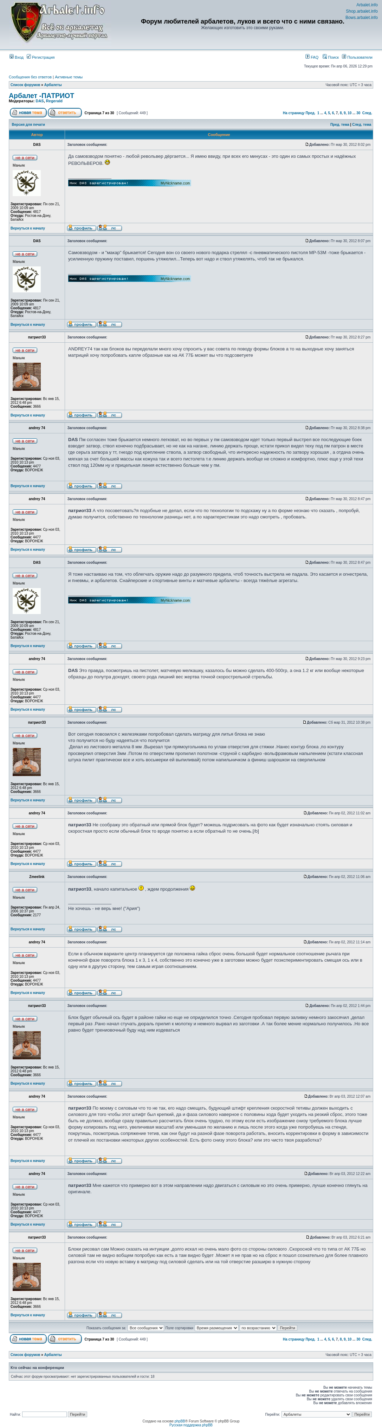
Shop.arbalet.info (362, 11)
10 (349, 113)
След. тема (361, 125)
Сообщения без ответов (30, 77)
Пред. (310, 113)
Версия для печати (28, 125)
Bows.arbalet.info (361, 17)
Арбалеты (53, 85)
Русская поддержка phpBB (191, 1425)
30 (358, 113)
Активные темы (69, 77)
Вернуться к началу (28, 228)
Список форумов (25, 85)
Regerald (54, 101)
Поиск (331, 57)
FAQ (311, 57)
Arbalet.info (367, 4)
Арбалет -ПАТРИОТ (41, 95)
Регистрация (40, 57)
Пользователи (357, 57)
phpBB (180, 1421)
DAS (39, 101)
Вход (16, 57)
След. (367, 113)
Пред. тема (339, 125)
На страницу (294, 113)
